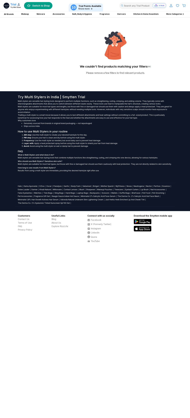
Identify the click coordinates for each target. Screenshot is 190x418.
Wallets (114, 193)
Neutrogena (139, 186)
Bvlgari (96, 186)
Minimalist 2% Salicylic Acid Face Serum (98, 196)
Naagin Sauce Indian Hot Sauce (65, 196)
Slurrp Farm (76, 186)
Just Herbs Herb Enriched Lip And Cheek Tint (125, 199)
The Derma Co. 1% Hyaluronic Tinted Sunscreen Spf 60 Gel (44, 203)
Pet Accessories (25, 196)
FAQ (20, 226)
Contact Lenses (70, 189)
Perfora (157, 186)
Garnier (34, 189)
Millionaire (57, 189)
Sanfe (66, 186)
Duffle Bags (124, 193)
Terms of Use (25, 222)
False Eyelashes (25, 193)
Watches (38, 193)
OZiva (41, 186)
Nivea (129, 186)
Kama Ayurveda (30, 186)
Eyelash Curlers (132, 189)
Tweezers (118, 189)
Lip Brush (145, 189)
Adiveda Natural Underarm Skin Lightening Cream (81, 199)
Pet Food (146, 193)
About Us (56, 222)
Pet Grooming (158, 193)
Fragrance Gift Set (42, 196)
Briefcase (136, 193)
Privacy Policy (25, 229)
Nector (149, 186)
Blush (81, 189)
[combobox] (143, 5)
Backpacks (95, 193)
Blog (54, 219)
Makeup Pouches (104, 189)
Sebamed (87, 186)
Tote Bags (48, 193)
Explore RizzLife (60, 226)
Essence (166, 186)
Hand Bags (70, 193)
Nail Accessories (158, 189)
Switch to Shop (38, 6)
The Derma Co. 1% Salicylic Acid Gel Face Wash (138, 196)
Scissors (105, 193)
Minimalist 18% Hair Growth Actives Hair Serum (38, 199)
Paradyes (57, 186)
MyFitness (120, 186)
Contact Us (23, 219)
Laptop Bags (82, 193)
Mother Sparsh (107, 186)
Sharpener (90, 189)
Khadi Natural (45, 189)
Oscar (49, 186)
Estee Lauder (23, 189)
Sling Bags (59, 193)
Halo (20, 186)
